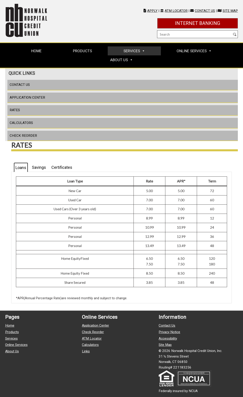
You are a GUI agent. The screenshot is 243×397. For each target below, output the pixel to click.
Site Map (230, 11)
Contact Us (205, 11)
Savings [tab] (39, 167)
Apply (152, 11)
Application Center (27, 97)
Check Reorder (23, 136)
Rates (15, 110)
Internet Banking (206, 23)
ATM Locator (176, 11)
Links (86, 351)
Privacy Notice (169, 332)
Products (82, 51)
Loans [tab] (20, 167)
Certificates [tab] (61, 167)
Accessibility (168, 338)
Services (131, 51)
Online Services (192, 51)
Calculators (21, 123)
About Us (119, 60)
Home (36, 51)
